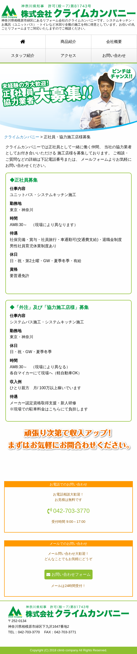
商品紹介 (68, 42)
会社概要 (114, 42)
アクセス (68, 55)
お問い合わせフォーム (68, 574)
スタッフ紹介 (22, 55)
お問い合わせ (114, 55)
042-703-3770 (71, 510)
